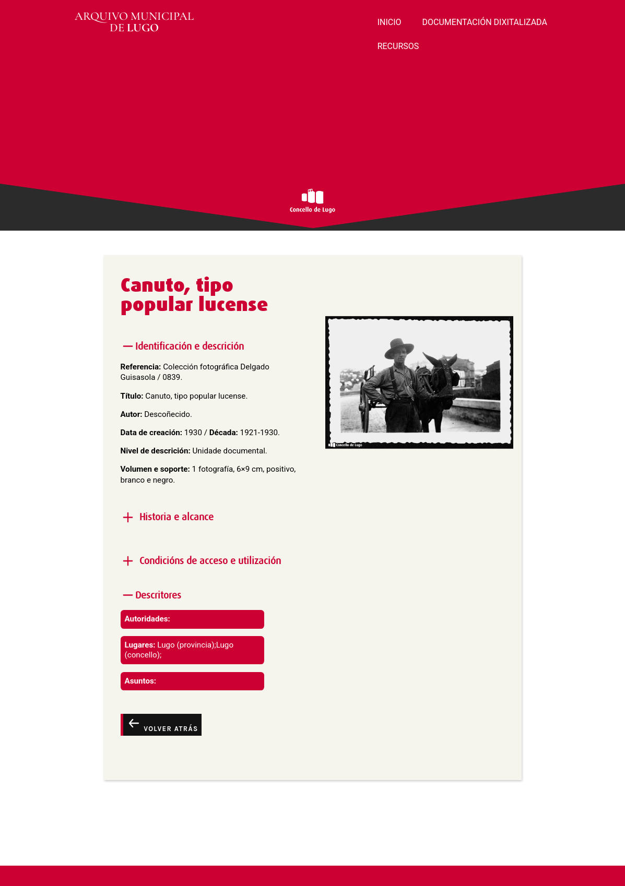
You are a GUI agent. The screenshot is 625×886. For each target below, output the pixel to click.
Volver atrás (162, 724)
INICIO (390, 22)
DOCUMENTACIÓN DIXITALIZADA (484, 22)
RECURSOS (398, 46)
